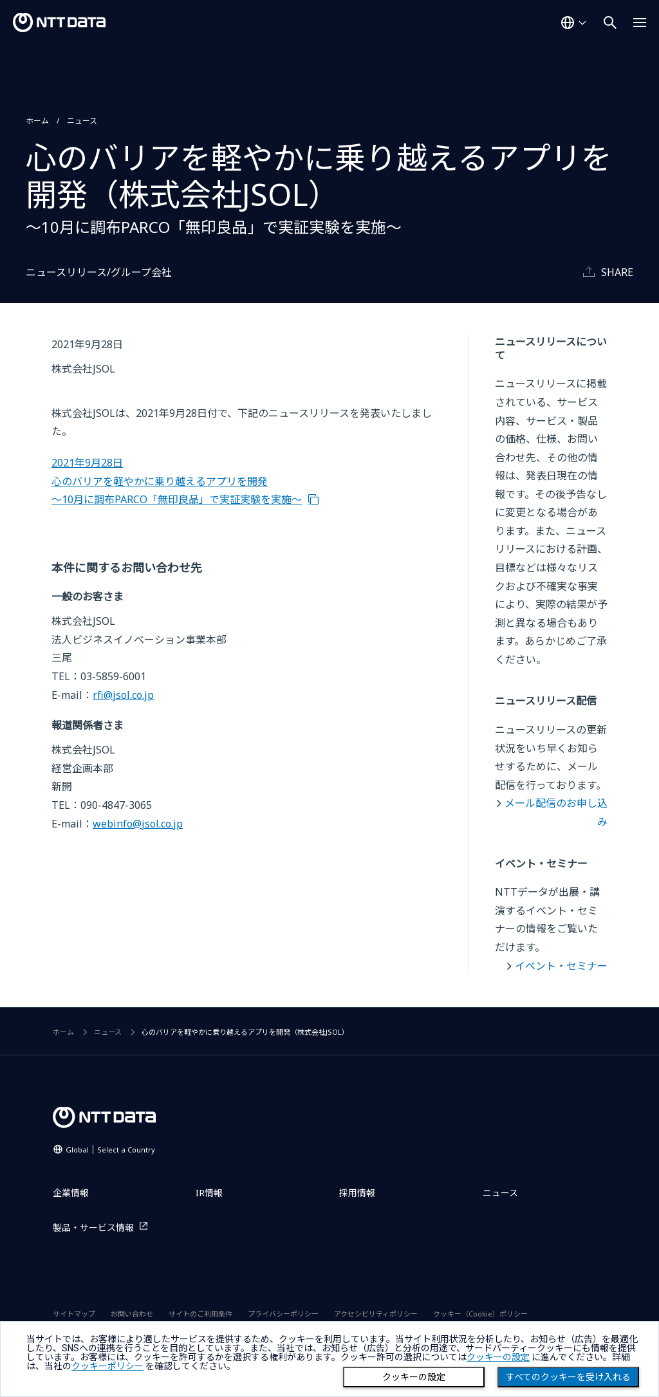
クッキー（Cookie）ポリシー (480, 1313)
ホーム (37, 120)
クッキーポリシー (107, 1366)
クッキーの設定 (413, 1377)
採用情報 (357, 1193)
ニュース (82, 120)
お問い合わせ (132, 1313)
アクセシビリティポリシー (376, 1313)
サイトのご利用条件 (200, 1313)
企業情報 (71, 1193)
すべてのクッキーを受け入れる (568, 1377)
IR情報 (209, 1193)
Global (110, 1149)
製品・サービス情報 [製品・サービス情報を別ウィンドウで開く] (93, 1227)
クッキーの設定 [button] (498, 1357)
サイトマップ (74, 1313)
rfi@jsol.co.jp (123, 695)
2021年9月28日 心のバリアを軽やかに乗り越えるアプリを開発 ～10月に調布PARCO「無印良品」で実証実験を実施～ (176, 481)
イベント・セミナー (561, 966)
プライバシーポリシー (283, 1313)
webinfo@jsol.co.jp (138, 824)
